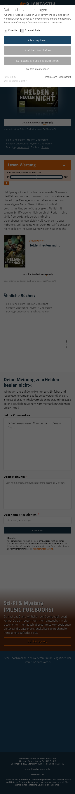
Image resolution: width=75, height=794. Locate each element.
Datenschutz (65, 76)
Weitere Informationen (37, 69)
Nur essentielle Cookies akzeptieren (37, 60)
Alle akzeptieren (37, 40)
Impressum (51, 76)
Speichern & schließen (37, 50)
